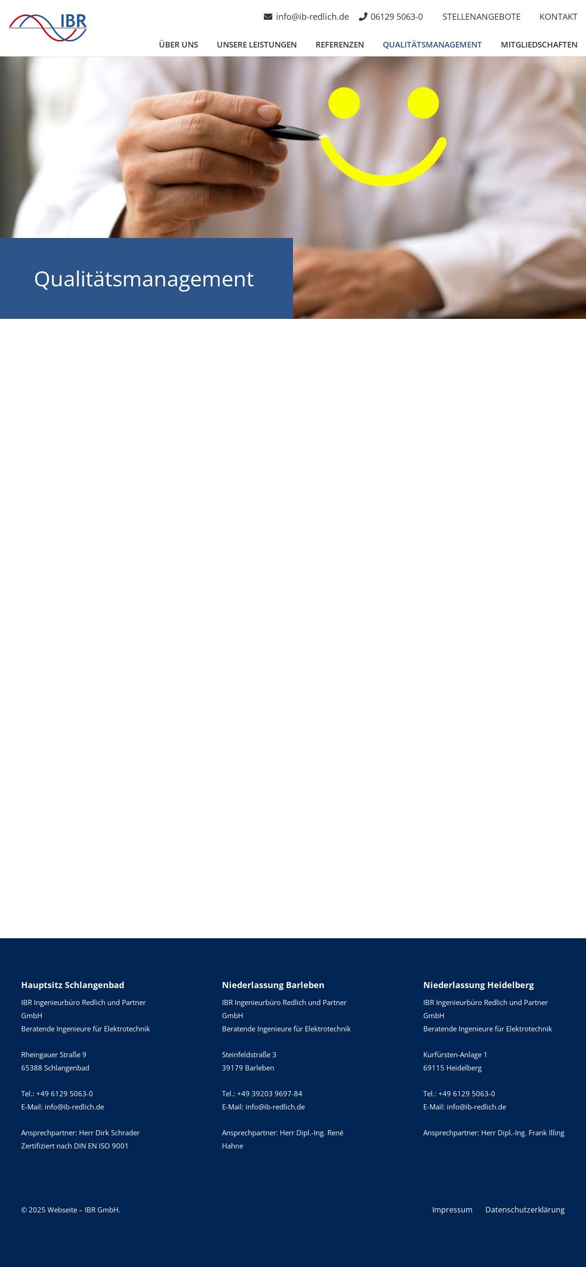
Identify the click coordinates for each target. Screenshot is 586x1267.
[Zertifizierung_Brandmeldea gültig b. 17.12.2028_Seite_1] (157, 711)
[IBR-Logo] (47, 28)
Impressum (452, 1209)
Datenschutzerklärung (525, 1209)
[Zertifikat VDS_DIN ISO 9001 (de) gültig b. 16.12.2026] (429, 711)
